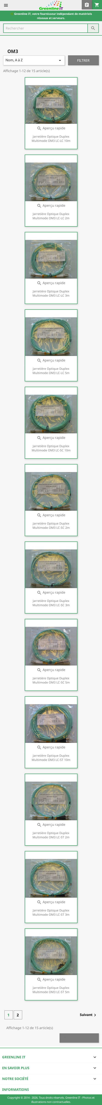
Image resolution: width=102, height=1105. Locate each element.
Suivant (89, 1015)
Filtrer (83, 60)
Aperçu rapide (51, 128)
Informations (15, 1089)
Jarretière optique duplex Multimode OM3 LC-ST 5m (51, 990)
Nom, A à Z (34, 60)
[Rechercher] (51, 28)
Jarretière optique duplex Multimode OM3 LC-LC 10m (51, 138)
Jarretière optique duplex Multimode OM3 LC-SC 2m (51, 525)
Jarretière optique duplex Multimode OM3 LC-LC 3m (51, 293)
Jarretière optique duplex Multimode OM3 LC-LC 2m (51, 216)
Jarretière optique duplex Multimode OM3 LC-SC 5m (51, 680)
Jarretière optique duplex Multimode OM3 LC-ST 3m (51, 912)
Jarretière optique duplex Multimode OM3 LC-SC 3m (51, 603)
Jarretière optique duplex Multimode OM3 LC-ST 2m (51, 835)
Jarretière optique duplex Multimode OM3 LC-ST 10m (51, 757)
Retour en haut (79, 1038)
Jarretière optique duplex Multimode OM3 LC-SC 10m (51, 448)
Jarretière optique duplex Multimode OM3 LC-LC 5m (51, 371)
